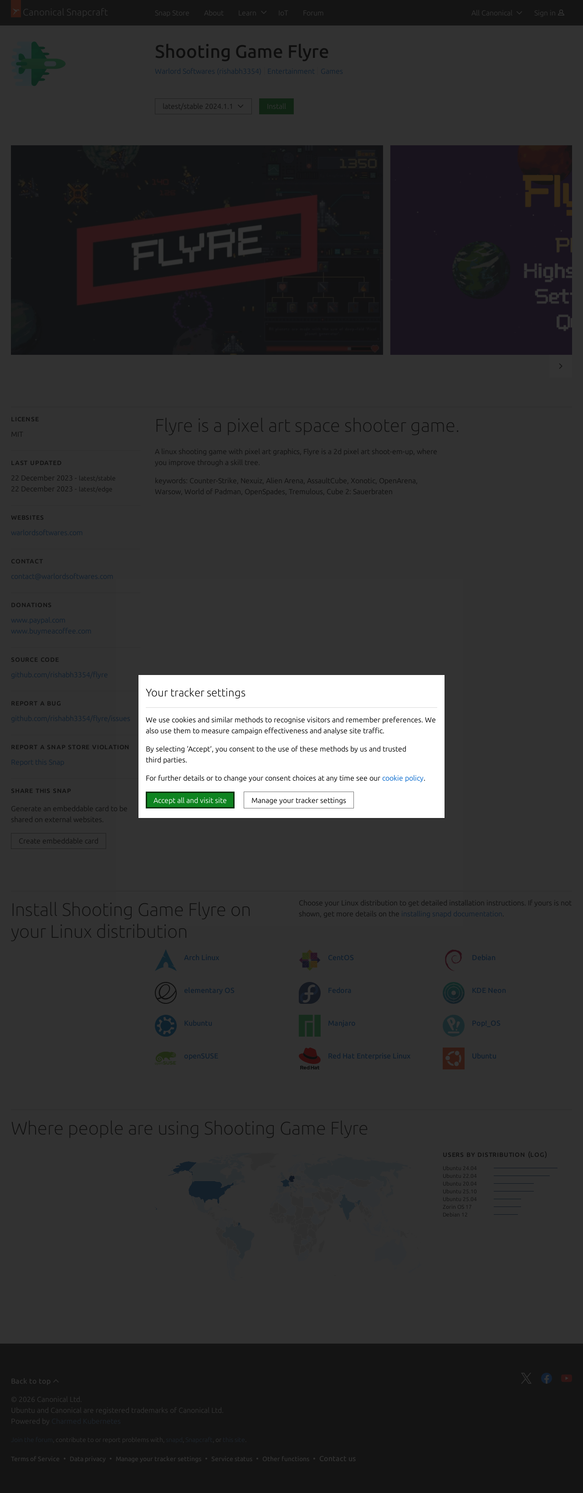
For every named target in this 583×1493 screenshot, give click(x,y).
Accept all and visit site (190, 800)
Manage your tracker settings (298, 800)
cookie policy (403, 778)
